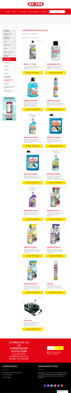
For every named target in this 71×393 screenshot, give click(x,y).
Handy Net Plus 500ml (31, 90)
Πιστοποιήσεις (23, 11)
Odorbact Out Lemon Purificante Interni (36, 237)
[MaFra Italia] (35, 4)
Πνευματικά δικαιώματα (48, 389)
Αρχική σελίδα (5, 16)
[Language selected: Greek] (62, 391)
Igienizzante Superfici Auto (55, 164)
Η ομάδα (8, 11)
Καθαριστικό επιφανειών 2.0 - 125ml (58, 90)
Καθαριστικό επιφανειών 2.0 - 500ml (35, 127)
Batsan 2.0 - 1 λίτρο (30, 54)
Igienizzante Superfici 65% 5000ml (34, 164)
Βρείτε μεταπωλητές (34, 11)
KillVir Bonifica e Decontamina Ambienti (36, 200)
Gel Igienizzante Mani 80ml (55, 54)
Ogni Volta (50, 274)
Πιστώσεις (55, 389)
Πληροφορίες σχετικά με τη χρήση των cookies (23, 389)
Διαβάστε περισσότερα (32, 62)
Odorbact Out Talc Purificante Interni (35, 274)
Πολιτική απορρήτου (37, 389)
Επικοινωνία (44, 11)
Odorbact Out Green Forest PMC (57, 200)
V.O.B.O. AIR (27, 310)
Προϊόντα (15, 11)
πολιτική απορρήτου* (54, 344)
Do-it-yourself (12, 16)
